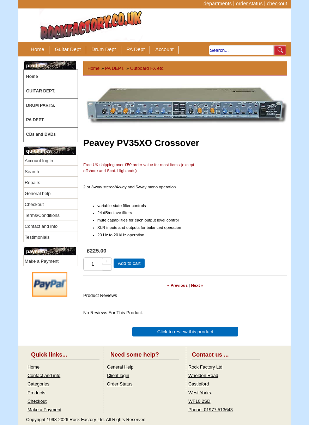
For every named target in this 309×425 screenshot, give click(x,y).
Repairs (32, 182)
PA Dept (136, 49)
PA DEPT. (35, 119)
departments (218, 3)
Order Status (120, 384)
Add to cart (129, 263)
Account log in (39, 160)
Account (164, 49)
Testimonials (37, 237)
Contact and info (41, 226)
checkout (277, 3)
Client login (118, 375)
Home (37, 49)
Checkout (34, 204)
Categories (38, 384)
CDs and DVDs (41, 134)
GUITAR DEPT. (40, 91)
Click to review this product (185, 331)
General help (37, 193)
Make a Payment (42, 261)
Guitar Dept (68, 49)
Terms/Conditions (42, 215)
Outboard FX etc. (147, 68)
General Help (120, 367)
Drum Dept (103, 49)
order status (249, 3)
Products (37, 392)
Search (32, 171)
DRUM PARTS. (40, 105)
